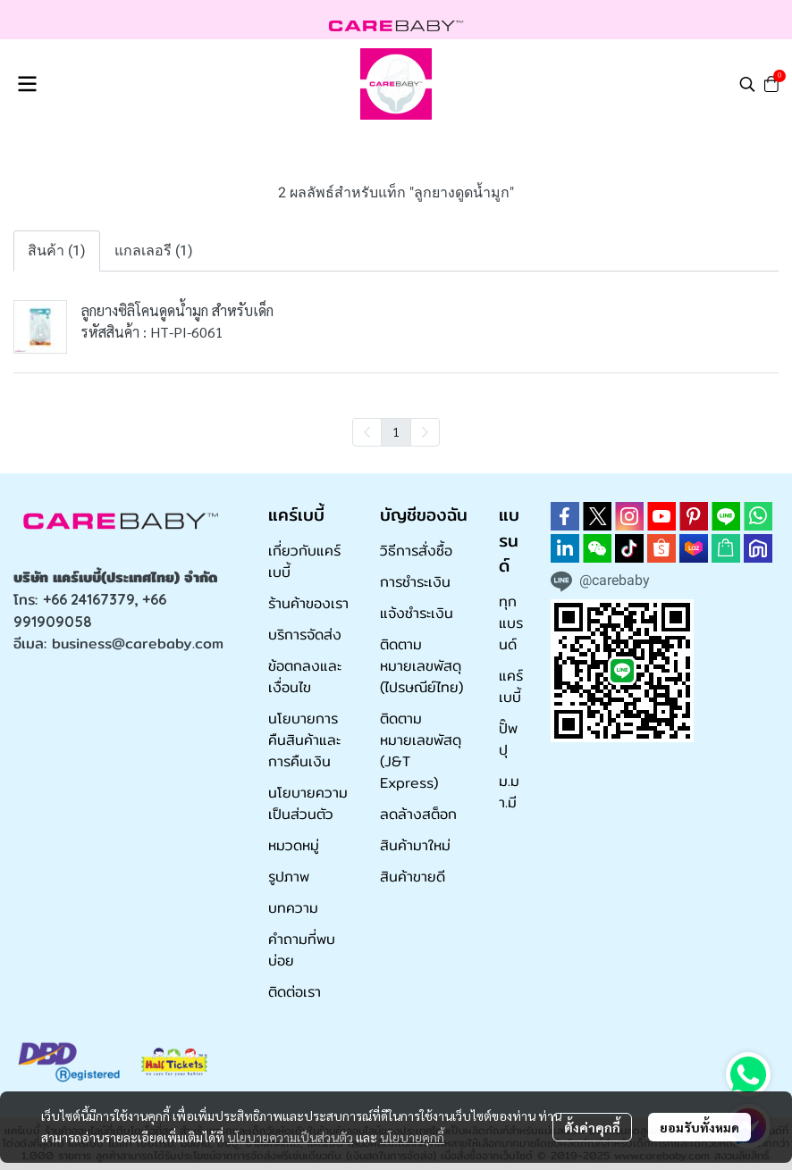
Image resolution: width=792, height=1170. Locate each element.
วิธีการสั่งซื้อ (416, 550)
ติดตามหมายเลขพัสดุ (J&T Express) (420, 750)
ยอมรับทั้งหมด (699, 1127)
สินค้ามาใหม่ (415, 845)
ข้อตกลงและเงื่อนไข (304, 676)
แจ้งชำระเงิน (416, 613)
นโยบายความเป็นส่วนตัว (290, 1137)
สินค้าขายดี (412, 876)
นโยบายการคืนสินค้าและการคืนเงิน (304, 740)
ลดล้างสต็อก (418, 814)
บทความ (293, 908)
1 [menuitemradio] (396, 431)
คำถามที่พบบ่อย (301, 950)
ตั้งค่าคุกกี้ (592, 1127)
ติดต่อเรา (294, 992)
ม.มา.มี (509, 792)
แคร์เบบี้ (511, 686)
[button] (747, 83)
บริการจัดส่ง (304, 634)
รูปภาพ (288, 876)
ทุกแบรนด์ (511, 623)
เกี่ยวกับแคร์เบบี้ (304, 561)
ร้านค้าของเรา (308, 603)
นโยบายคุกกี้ (412, 1137)
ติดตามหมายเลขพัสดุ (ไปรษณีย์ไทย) (421, 665)
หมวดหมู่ (293, 845)
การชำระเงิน (415, 582)
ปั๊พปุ (508, 739)
